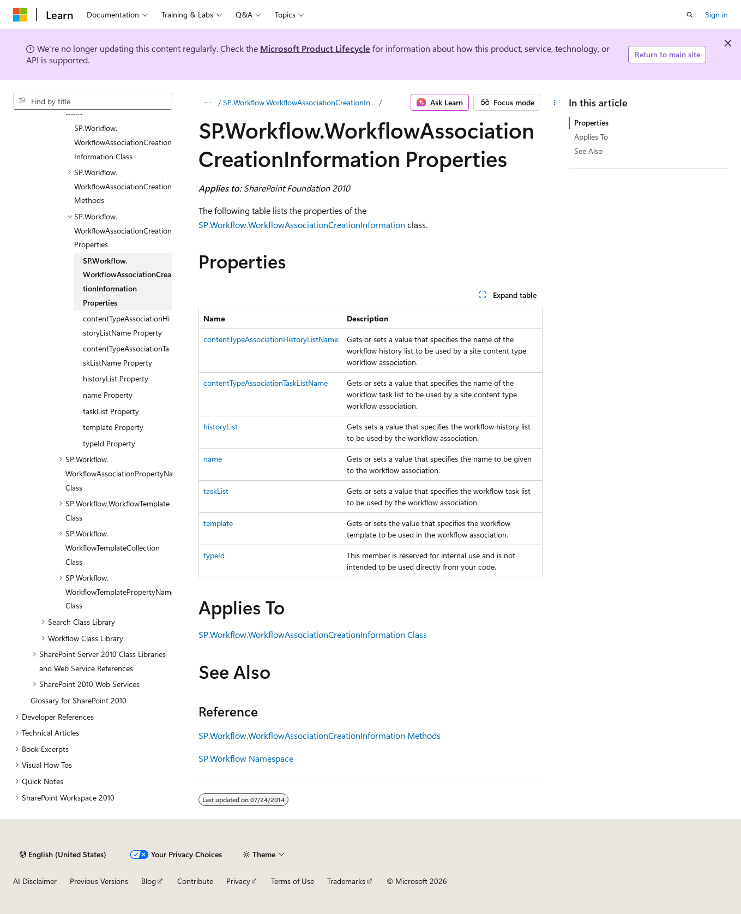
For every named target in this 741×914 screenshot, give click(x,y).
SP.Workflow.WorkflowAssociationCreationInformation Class (300, 102)
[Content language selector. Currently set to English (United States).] (63, 854)
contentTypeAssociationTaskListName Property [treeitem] (126, 355)
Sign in (716, 14)
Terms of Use (292, 881)
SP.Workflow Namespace (245, 758)
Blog (148, 881)
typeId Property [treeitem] (109, 443)
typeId (214, 555)
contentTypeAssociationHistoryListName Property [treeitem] (126, 325)
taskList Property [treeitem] (111, 411)
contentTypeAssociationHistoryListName (270, 339)
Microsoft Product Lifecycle (315, 48)
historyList (220, 426)
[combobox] (92, 101)
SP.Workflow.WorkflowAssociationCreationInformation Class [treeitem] (123, 142)
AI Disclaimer (35, 881)
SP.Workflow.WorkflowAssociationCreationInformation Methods (319, 735)
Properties (591, 122)
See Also (588, 151)
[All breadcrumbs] (208, 102)
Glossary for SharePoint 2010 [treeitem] (78, 700)
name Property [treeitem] (107, 395)
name (212, 458)
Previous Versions (99, 881)
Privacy (238, 881)
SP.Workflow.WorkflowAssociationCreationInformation (301, 224)
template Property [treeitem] (113, 427)
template (218, 523)
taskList (215, 491)
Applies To (591, 137)
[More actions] (554, 102)
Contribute (195, 881)
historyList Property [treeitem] (115, 378)
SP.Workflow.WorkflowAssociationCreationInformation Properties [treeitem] (127, 281)
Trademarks (346, 881)
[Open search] (690, 15)
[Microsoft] (20, 15)
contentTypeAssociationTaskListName (265, 383)
